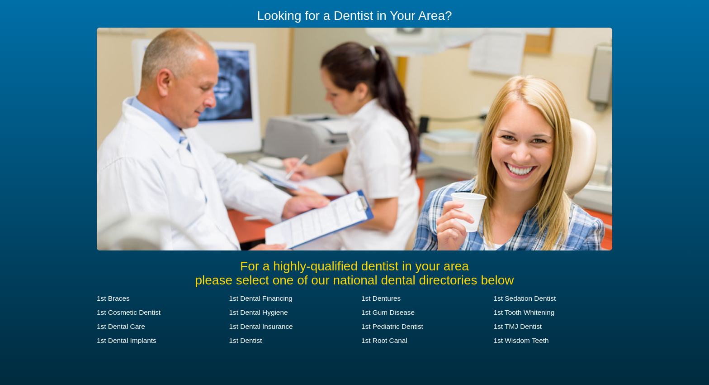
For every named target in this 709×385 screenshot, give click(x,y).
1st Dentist (245, 340)
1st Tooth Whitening (524, 312)
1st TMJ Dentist (518, 326)
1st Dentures (381, 298)
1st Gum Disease (388, 312)
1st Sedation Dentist (525, 298)
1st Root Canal (384, 340)
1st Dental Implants (126, 340)
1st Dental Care (121, 326)
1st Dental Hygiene (258, 312)
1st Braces (113, 298)
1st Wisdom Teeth (521, 340)
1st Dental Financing (261, 298)
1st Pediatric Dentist (392, 326)
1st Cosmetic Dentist (129, 312)
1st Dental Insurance (261, 326)
